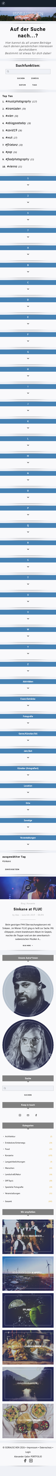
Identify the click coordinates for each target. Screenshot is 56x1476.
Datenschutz (46, 1447)
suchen (21, 78)
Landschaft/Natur (13, 1174)
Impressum (32, 1447)
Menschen (9, 1168)
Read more (28, 945)
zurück (35, 78)
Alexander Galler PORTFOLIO (28, 1456)
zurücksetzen (12, 869)
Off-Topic (9, 1180)
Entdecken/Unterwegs (15, 1142)
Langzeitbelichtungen (15, 1161)
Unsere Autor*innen (28, 958)
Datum (22, 85)
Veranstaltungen (12, 1193)
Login (28, 1452)
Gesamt (8, 1201)
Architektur (10, 1136)
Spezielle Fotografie (14, 1187)
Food (7, 1149)
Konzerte (9, 1155)
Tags (34, 85)
